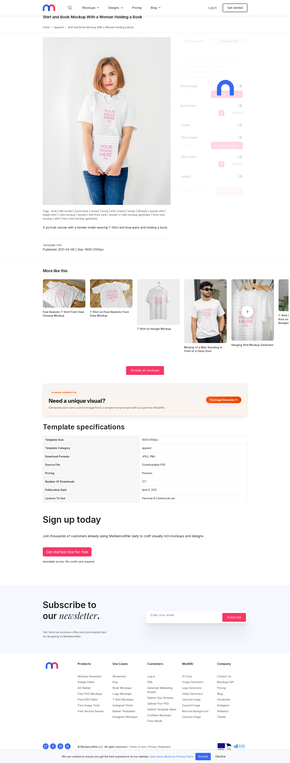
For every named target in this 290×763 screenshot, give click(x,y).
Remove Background (195, 711)
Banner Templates (123, 711)
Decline (220, 756)
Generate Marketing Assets (159, 690)
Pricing (136, 8)
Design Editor (86, 682)
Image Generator (193, 682)
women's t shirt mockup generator (129, 218)
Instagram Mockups (125, 717)
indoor (122, 214)
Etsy (115, 682)
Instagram (223, 705)
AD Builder (84, 688)
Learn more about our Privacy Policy (171, 756)
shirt (112, 214)
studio (131, 214)
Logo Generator (192, 688)
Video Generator (192, 694)
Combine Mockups (159, 715)
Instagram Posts (122, 705)
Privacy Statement (159, 747)
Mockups (88, 8)
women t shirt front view (92, 218)
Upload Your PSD (158, 704)
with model (65, 214)
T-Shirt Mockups (123, 700)
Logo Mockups (122, 694)
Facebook (223, 700)
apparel (59, 31)
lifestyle (142, 214)
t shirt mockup (67, 218)
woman (95, 214)
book (105, 214)
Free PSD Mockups (90, 694)
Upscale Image (191, 700)
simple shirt (49, 218)
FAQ (149, 682)
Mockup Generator (89, 676)
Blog (154, 8)
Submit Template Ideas (161, 709)
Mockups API (225, 682)
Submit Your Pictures (160, 698)
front (53, 214)
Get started (235, 8)
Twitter (221, 717)
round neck (81, 214)
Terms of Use (137, 747)
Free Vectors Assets (91, 711)
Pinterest (222, 711)
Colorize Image (191, 717)
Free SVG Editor (88, 700)
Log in (212, 8)
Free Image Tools (89, 705)
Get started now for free (67, 556)
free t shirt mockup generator (80, 222)
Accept (203, 756)
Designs (113, 8)
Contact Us (224, 676)
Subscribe (234, 617)
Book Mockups (122, 688)
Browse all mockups (145, 374)
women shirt (156, 214)
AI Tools (187, 676)
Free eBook (154, 721)
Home (46, 31)
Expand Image (191, 705)
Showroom (119, 676)
